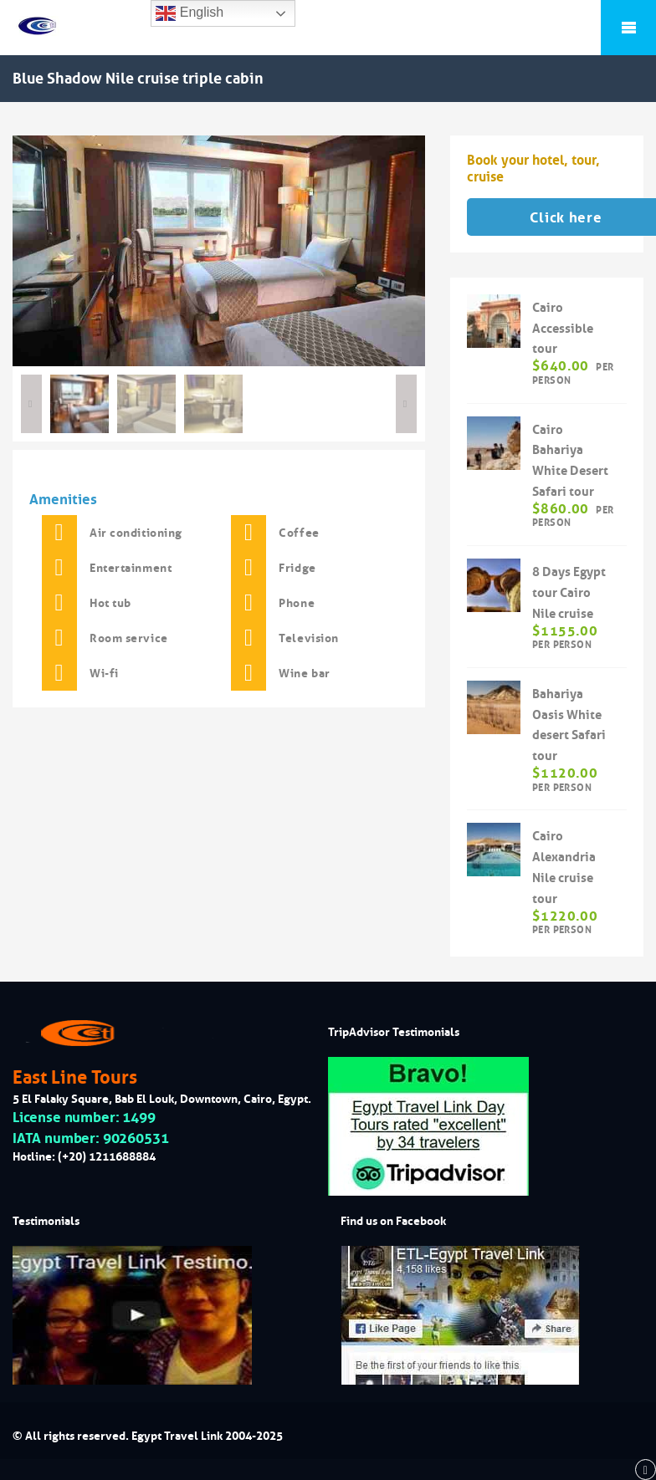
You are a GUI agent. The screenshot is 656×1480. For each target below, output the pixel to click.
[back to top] (645, 1469)
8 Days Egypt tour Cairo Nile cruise (569, 592)
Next (406, 404)
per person (573, 373)
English (189, 13)
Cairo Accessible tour (562, 328)
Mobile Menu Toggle (628, 27)
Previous (31, 404)
